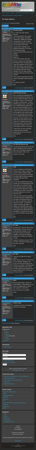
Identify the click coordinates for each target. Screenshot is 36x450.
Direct (13, 370)
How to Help (18, 440)
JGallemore (6, 30)
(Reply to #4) (18, 223)
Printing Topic (6, 406)
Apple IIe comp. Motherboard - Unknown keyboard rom (16, 376)
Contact (32, 12)
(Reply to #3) (18, 165)
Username (5, 353)
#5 (33, 223)
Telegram (7, 339)
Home (3, 12)
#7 (33, 278)
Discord (7, 334)
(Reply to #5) (17, 252)
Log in (3, 23)
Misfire (6, 335)
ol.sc (4, 400)
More (32, 385)
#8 (33, 301)
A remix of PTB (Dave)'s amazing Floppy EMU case (14, 402)
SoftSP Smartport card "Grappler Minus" (13, 380)
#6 (33, 252)
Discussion (10, 15)
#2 (33, 91)
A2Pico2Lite (7, 381)
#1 (33, 28)
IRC (6, 331)
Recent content (7, 347)
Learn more (5, 340)
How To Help (18, 12)
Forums (8, 12)
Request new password (9, 362)
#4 (33, 165)
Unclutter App (21, 370)
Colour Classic (17, 15)
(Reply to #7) (17, 301)
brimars (4, 408)
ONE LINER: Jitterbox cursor (9, 391)
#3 (33, 142)
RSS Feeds (6, 418)
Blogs (5, 414)
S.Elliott (4, 393)
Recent (12, 12)
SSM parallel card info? (9, 378)
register (8, 23)
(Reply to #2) (18, 142)
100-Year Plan (26, 12)
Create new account (8, 360)
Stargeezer (5, 404)
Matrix (6, 332)
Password (5, 356)
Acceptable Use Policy (9, 421)
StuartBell (6, 280)
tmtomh (5, 93)
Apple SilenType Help (9, 383)
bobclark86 (5, 397)
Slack (6, 337)
